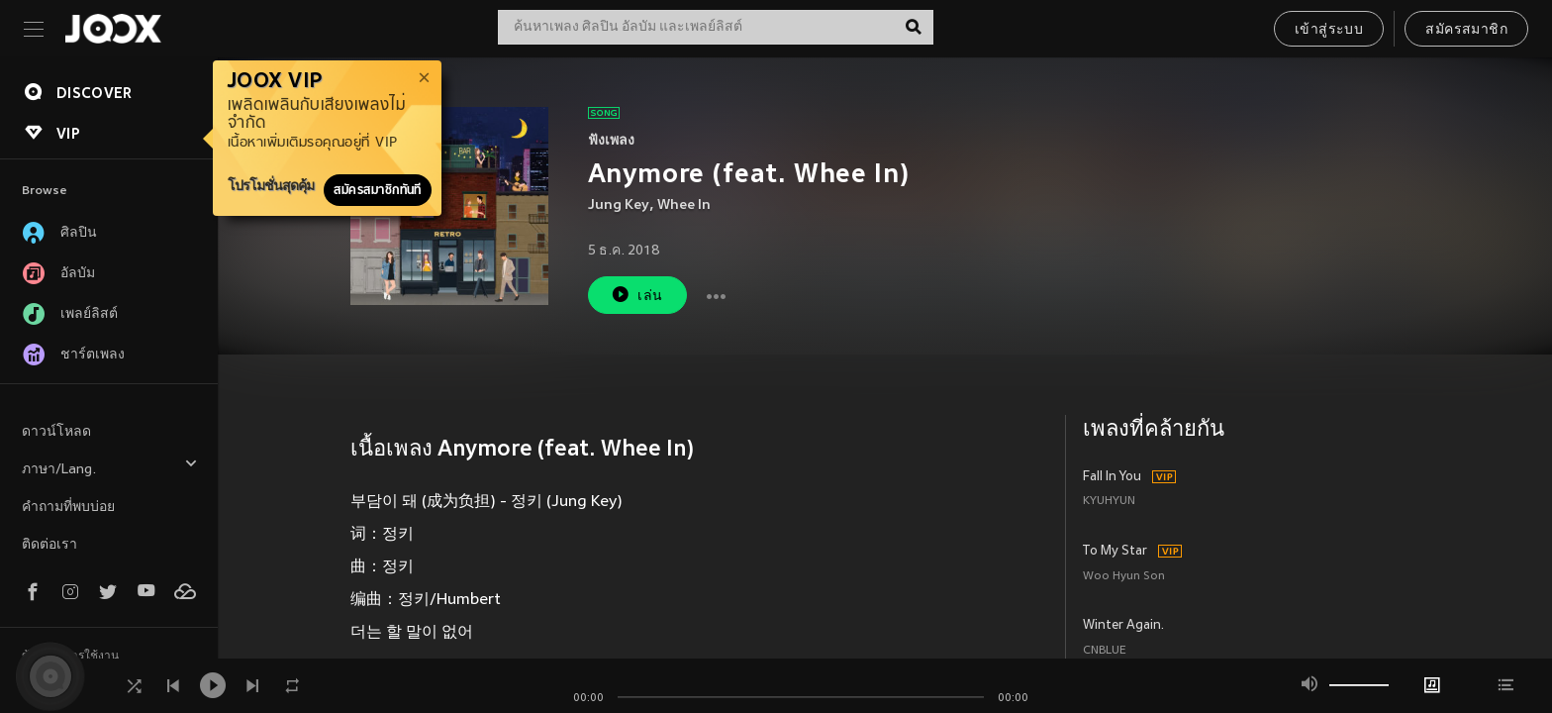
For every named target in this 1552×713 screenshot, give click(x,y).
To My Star (1115, 552)
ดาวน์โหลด (56, 432)
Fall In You (1112, 477)
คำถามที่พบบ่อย (68, 507)
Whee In (684, 205)
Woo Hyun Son (1124, 576)
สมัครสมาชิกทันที (378, 190)
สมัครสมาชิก (1466, 30)
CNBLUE (1104, 651)
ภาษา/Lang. (110, 467)
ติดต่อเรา (49, 545)
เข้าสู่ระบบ (1329, 30)
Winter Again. (1123, 626)
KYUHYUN (1109, 501)
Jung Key (618, 205)
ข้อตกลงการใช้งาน (70, 656)
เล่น (636, 294)
